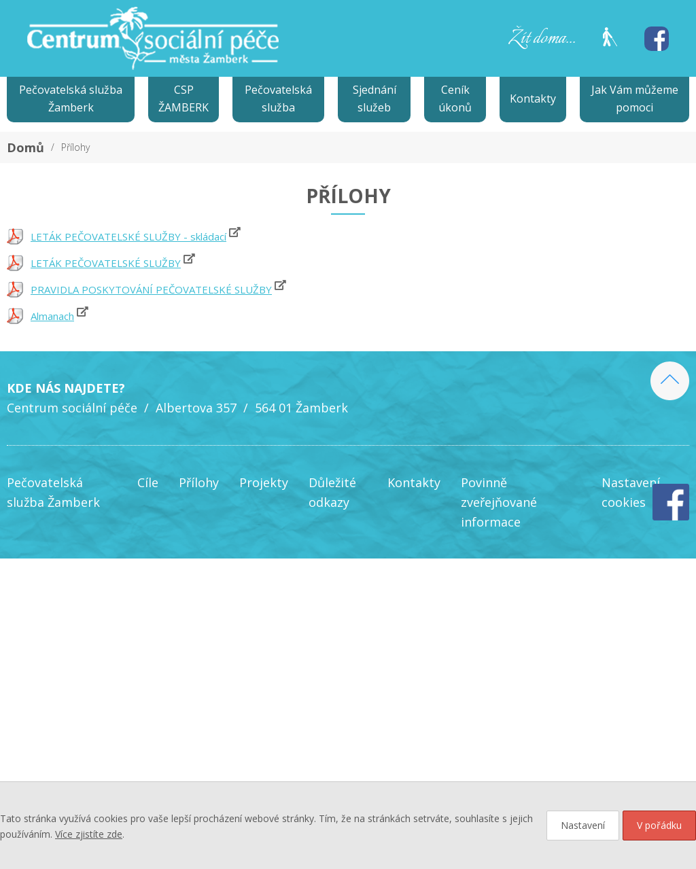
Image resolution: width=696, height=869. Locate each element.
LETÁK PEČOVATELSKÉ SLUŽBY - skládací (128, 236)
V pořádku (659, 825)
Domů (25, 147)
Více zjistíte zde (88, 834)
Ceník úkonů (455, 98)
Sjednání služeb (374, 98)
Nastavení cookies (631, 492)
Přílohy (75, 147)
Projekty (263, 482)
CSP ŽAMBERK (183, 98)
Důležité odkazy (332, 492)
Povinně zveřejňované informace (499, 502)
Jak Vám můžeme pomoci (634, 98)
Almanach (52, 316)
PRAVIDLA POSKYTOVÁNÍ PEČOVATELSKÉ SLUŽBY (151, 289)
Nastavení (583, 825)
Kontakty (533, 98)
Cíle (147, 482)
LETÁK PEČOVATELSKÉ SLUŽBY (106, 263)
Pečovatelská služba (278, 98)
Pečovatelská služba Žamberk (70, 98)
